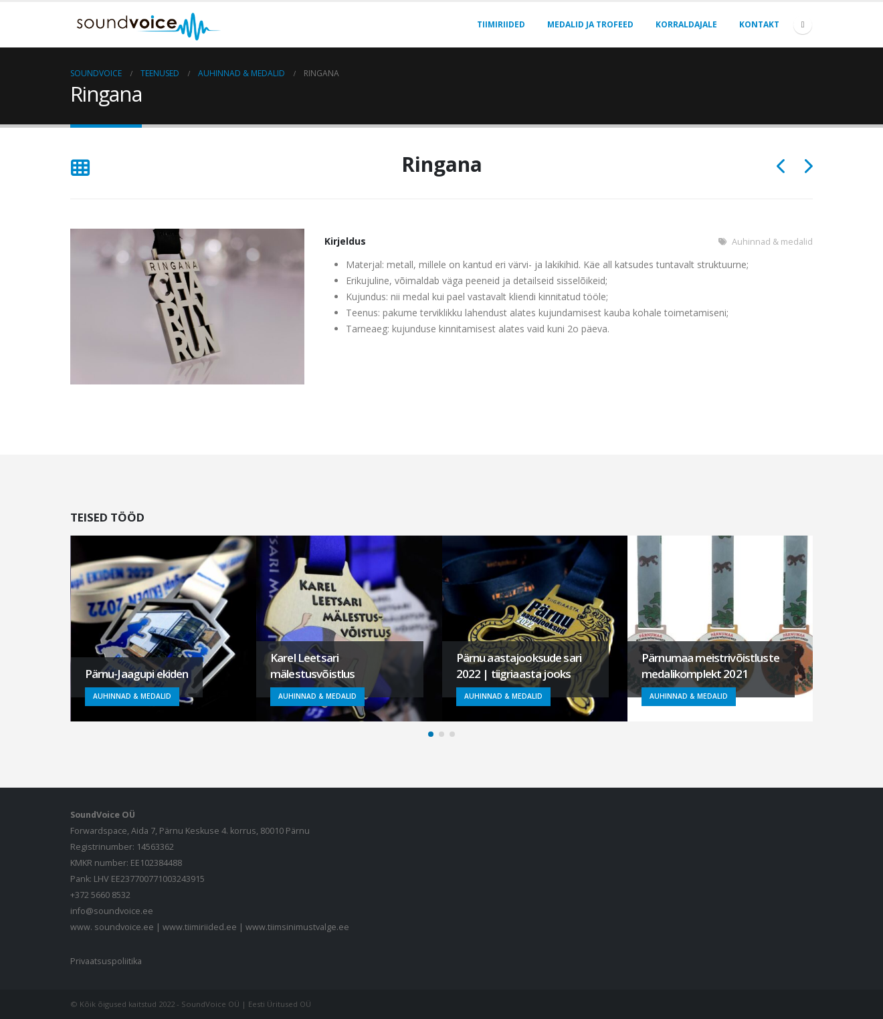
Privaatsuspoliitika (106, 961)
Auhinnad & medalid (772, 241)
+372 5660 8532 (100, 895)
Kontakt (759, 24)
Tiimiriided (501, 24)
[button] (430, 734)
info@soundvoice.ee (111, 911)
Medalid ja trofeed (590, 24)
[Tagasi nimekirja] (80, 168)
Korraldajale (686, 24)
